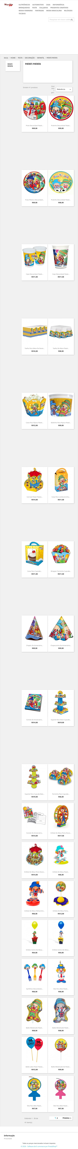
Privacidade (8, 1139)
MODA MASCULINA (54, 10)
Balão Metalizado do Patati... (61, 1067)
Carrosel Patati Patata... (35, 497)
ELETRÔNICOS (24, 5)
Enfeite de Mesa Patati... (61, 872)
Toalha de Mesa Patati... (61, 348)
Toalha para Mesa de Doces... (35, 348)
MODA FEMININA (26, 10)
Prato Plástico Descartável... (34, 200)
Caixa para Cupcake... (34, 571)
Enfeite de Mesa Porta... (61, 911)
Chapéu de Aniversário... (34, 645)
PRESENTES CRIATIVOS (59, 8)
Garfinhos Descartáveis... (34, 989)
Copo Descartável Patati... (34, 274)
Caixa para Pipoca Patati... (34, 423)
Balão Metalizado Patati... (34, 1028)
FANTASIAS (39, 10)
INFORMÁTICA (58, 5)
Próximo (67, 1118)
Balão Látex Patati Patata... (35, 1067)
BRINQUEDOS (24, 8)
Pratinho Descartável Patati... (61, 125)
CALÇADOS (43, 8)
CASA (48, 5)
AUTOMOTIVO (38, 5)
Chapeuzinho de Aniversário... (61, 645)
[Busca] (61, 19)
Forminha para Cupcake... (61, 794)
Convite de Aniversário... (34, 720)
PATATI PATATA (10, 65)
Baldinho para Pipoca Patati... (61, 423)
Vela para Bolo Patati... (60, 989)
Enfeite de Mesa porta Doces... (61, 833)
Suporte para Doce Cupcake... (61, 720)
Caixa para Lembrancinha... (61, 497)
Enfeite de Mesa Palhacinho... (34, 911)
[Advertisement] (39, 39)
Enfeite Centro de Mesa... (34, 950)
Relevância (64, 89)
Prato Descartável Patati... (34, 125)
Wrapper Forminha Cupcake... (61, 571)
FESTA (34, 8)
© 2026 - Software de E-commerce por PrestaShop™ (39, 1146)
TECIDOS (22, 13)
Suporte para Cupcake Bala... (34, 794)
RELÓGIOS (68, 10)
